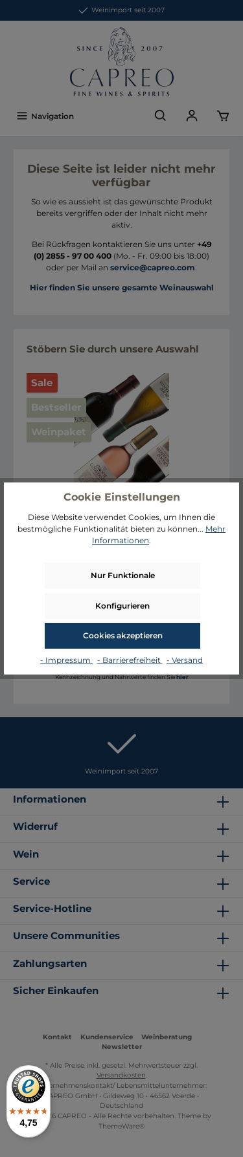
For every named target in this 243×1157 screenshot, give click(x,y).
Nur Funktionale (123, 575)
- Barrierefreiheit (130, 660)
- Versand (185, 660)
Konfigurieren (122, 606)
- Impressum (66, 660)
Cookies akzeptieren (123, 635)
